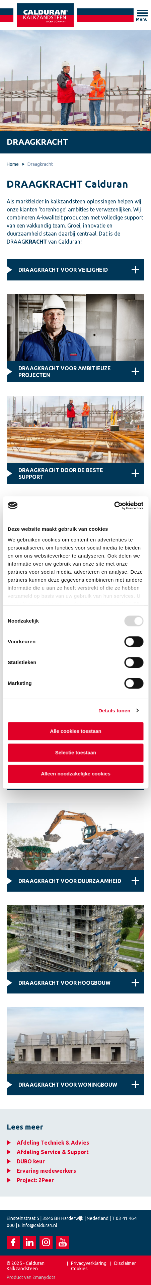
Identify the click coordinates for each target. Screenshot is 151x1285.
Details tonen (114, 710)
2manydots (44, 1277)
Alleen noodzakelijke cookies (75, 773)
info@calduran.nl (39, 1225)
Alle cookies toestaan (75, 731)
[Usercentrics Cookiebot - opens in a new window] (114, 505)
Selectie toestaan (75, 752)
